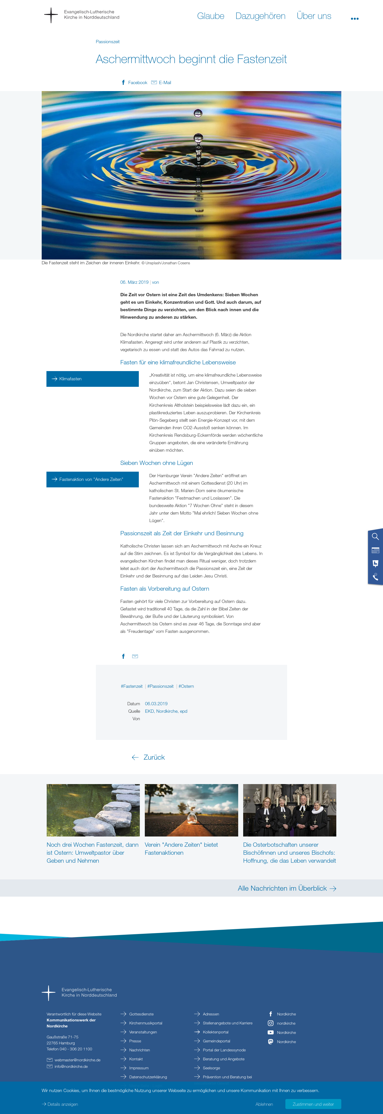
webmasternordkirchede (77, 1060)
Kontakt (135, 1059)
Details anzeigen (63, 1104)
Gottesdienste (141, 1014)
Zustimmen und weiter (313, 1104)
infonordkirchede (71, 1066)
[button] (355, 15)
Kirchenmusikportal (145, 1023)
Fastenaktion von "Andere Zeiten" (91, 479)
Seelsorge (211, 1068)
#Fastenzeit (132, 686)
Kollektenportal (215, 1032)
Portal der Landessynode (224, 1050)
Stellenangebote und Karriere (227, 1023)
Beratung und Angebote (223, 1059)
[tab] (375, 538)
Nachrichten (139, 1050)
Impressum (138, 1068)
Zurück (154, 757)
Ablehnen (264, 1104)
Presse (134, 1041)
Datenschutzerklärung (147, 1077)
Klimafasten (70, 378)
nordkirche (286, 1023)
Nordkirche (286, 1014)
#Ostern (186, 686)
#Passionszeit (161, 686)
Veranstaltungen (142, 1032)
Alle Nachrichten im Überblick (282, 888)
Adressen (210, 1014)
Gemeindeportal (216, 1041)
